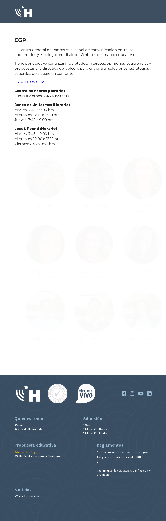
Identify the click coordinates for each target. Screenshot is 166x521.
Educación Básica (95, 429)
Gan (86, 425)
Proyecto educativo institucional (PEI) (123, 452)
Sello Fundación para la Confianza (37, 456)
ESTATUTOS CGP (29, 82)
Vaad (18, 425)
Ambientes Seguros (28, 452)
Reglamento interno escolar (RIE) (120, 457)
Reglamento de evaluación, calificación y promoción (124, 472)
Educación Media (95, 433)
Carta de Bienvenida (28, 429)
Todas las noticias (26, 496)
